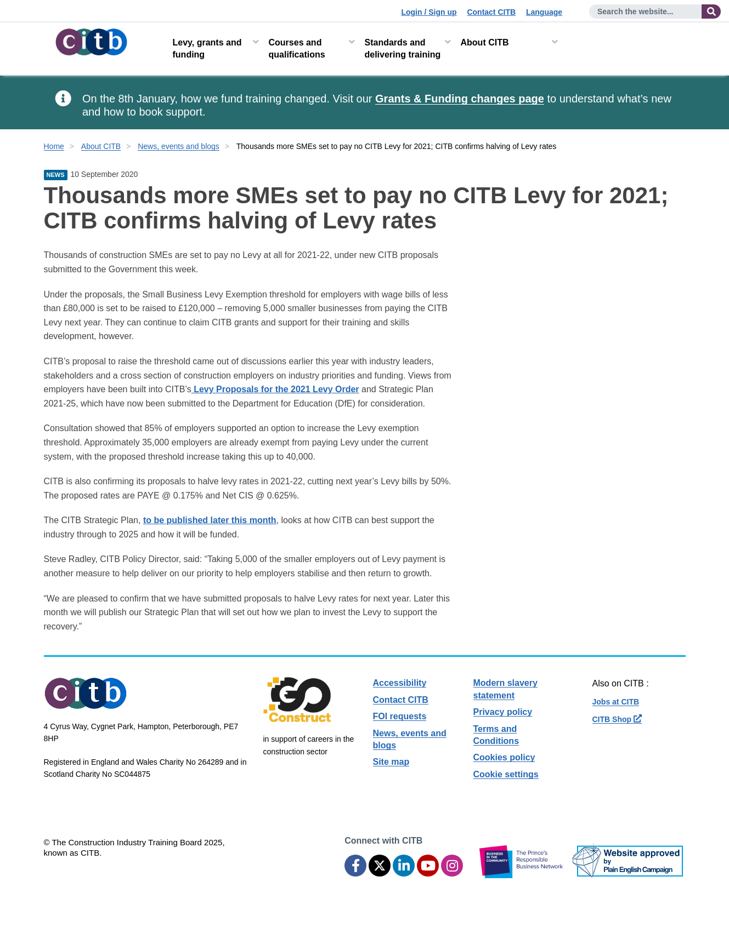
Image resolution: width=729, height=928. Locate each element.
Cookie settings (506, 774)
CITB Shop (617, 719)
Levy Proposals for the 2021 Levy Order (275, 389)
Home (54, 146)
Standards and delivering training (403, 48)
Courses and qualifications (297, 48)
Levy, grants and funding (207, 48)
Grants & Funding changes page (459, 99)
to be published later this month (209, 520)
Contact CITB (491, 12)
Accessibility (400, 683)
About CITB (485, 42)
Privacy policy (503, 712)
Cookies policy (504, 757)
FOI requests (400, 716)
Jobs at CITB (616, 701)
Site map (391, 761)
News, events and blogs (178, 146)
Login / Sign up (428, 12)
